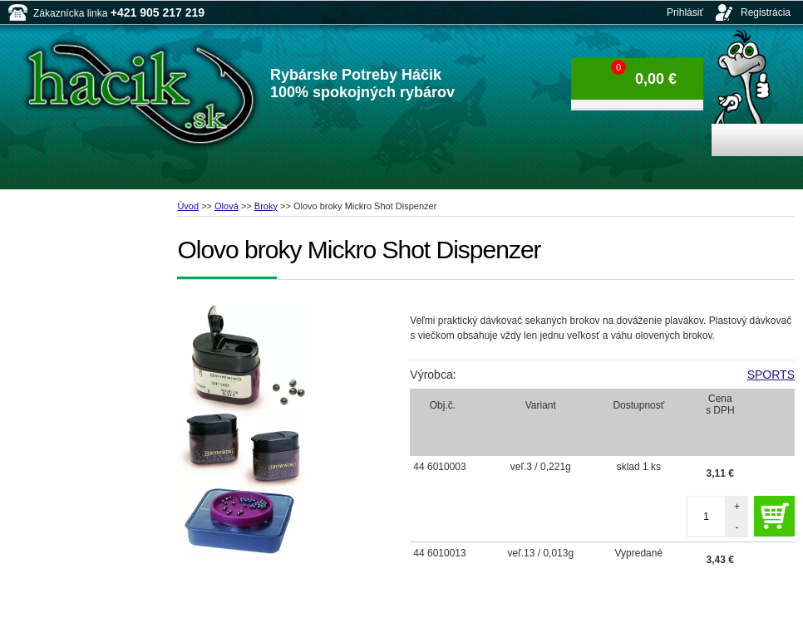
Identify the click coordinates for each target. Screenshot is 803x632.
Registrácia (766, 12)
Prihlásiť (685, 12)
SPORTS (771, 374)
